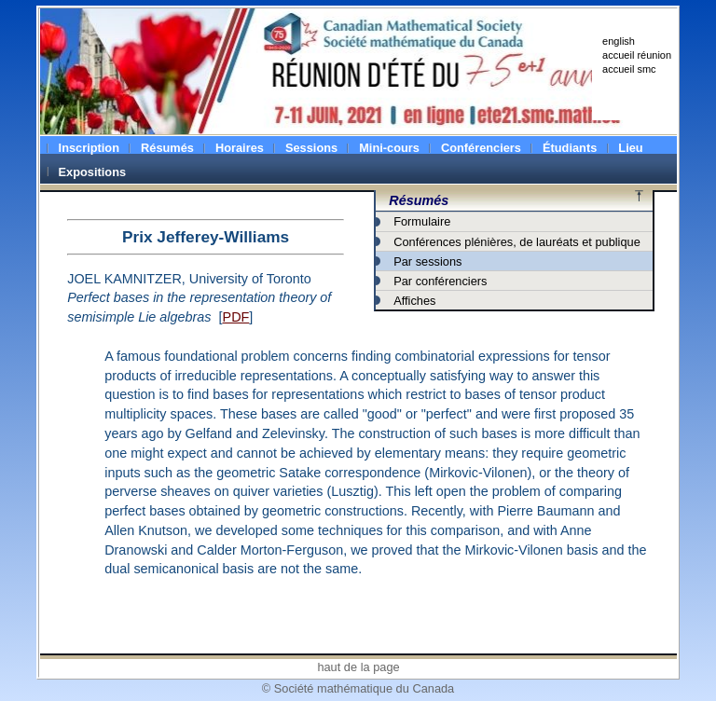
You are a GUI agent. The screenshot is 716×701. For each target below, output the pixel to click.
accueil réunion (636, 55)
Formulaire (421, 221)
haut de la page (358, 667)
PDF (236, 316)
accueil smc (628, 69)
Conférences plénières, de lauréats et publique (516, 242)
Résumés (418, 200)
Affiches (414, 301)
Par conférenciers (440, 281)
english (618, 41)
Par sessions (427, 261)
